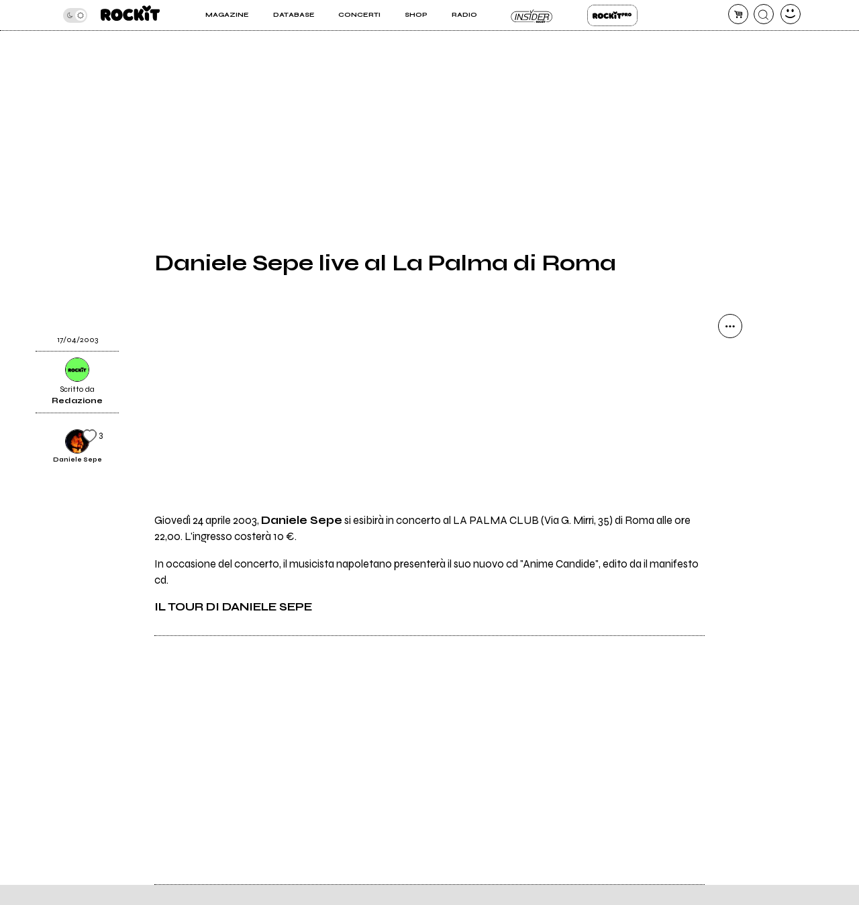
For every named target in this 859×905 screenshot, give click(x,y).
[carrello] (738, 14)
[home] (130, 15)
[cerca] (764, 14)
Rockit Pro (612, 15)
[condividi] (730, 326)
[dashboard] (790, 14)
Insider (532, 15)
